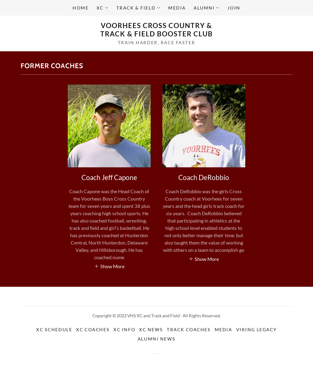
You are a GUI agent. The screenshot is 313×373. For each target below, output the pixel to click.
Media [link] (177, 8)
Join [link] (233, 8)
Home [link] (81, 8)
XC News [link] (151, 329)
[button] (103, 8)
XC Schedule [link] (54, 329)
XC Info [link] (124, 329)
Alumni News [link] (156, 338)
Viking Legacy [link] (256, 329)
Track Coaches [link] (189, 329)
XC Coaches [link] (93, 329)
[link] (156, 34)
